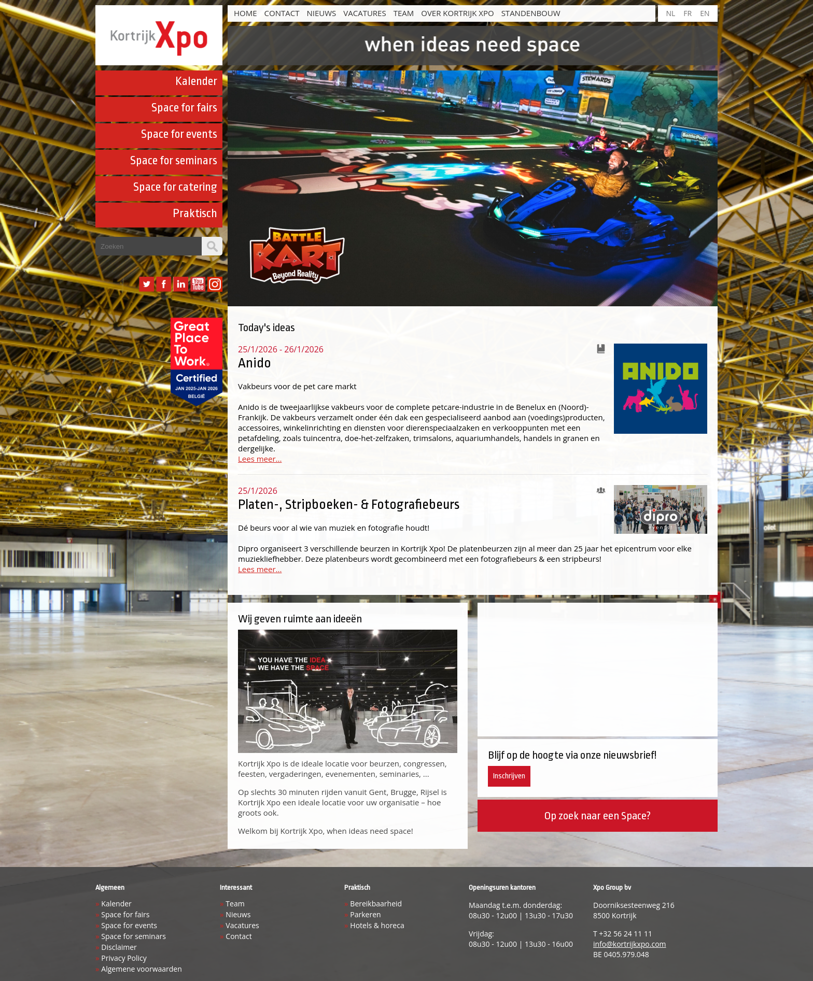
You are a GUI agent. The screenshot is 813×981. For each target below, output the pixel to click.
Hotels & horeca (377, 925)
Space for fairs (184, 108)
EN (704, 13)
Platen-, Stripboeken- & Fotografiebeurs (348, 504)
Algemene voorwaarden (141, 969)
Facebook (163, 284)
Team (404, 13)
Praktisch (195, 213)
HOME (245, 13)
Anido (254, 363)
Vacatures (364, 13)
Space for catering (175, 187)
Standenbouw (530, 13)
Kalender (196, 81)
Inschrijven (509, 776)
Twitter (146, 284)
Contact (282, 13)
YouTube (197, 284)
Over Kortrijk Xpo (457, 13)
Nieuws (321, 13)
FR (687, 13)
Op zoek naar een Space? (597, 815)
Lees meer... (260, 458)
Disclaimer (118, 947)
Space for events (179, 134)
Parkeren (365, 914)
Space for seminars (173, 160)
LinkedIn (180, 284)
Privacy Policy (123, 958)
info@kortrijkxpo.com (629, 944)
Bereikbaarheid (376, 903)
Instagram (214, 284)
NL (670, 13)
